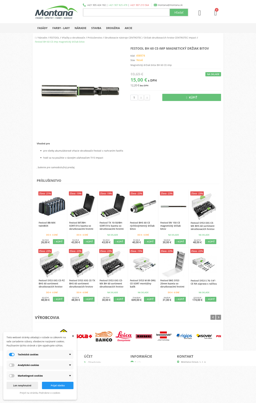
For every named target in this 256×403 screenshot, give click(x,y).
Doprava (139, 372)
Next (218, 317)
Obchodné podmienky (147, 378)
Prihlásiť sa (94, 393)
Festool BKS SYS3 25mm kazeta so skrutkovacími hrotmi (172, 283)
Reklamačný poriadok (146, 383)
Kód (132, 55)
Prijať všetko (58, 385)
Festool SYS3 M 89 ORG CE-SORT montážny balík (143, 283)
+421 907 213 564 (139, 5)
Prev (213, 317)
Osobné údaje (95, 378)
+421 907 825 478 (117, 5)
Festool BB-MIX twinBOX (47, 224)
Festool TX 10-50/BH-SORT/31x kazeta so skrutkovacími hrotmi (112, 225)
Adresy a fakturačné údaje (102, 372)
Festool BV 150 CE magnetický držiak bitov (170, 225)
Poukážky (93, 383)
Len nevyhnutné (22, 385)
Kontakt (139, 388)
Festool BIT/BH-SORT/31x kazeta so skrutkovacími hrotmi (81, 225)
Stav (132, 60)
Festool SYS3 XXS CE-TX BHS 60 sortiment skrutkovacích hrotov (82, 283)
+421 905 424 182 (96, 5)
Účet (88, 356)
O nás (138, 362)
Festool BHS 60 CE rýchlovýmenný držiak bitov (142, 225)
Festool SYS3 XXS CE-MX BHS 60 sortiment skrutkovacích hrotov (203, 226)
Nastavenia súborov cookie (102, 388)
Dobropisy (93, 367)
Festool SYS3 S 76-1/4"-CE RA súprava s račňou (204, 282)
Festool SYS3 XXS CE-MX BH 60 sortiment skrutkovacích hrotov (111, 283)
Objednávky (94, 362)
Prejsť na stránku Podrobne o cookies (40, 392)
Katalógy (139, 367)
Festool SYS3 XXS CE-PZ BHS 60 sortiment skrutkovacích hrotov (52, 283)
